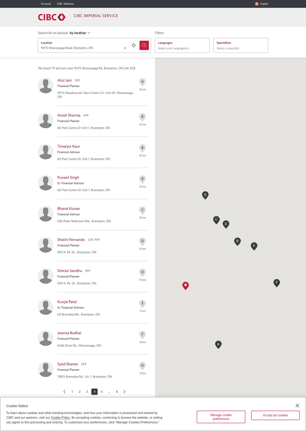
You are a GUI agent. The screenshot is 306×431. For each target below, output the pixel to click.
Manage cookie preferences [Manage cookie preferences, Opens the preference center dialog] (221, 416)
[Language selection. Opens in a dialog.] (261, 4)
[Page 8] (117, 392)
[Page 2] (79, 392)
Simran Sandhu (69, 270)
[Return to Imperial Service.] (52, 17)
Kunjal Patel (67, 301)
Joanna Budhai (69, 332)
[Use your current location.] (134, 45)
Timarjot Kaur (68, 146)
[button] (81, 33)
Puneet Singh (68, 177)
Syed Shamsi (67, 363)
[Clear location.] (125, 48)
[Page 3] (87, 392)
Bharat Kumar (68, 208)
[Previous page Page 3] (64, 392)
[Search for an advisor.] (144, 45)
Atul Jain (64, 80)
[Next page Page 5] (124, 392)
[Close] (297, 405)
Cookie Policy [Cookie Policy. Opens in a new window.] (60, 417)
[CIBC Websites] (65, 4)
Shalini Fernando (71, 239)
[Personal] (46, 4)
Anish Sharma (68, 115)
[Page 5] (102, 392)
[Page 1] (72, 392)
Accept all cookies (275, 415)
